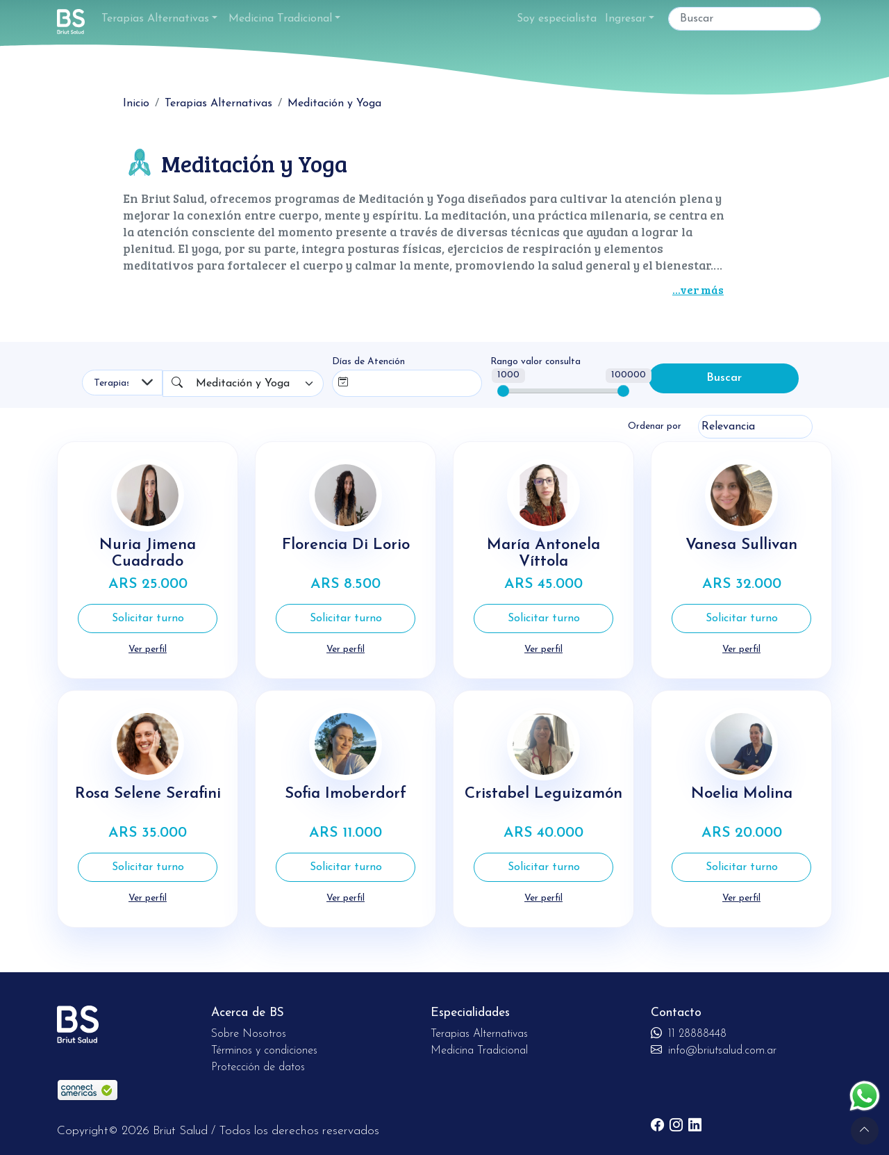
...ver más (698, 289)
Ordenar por (654, 426)
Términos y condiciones (264, 1049)
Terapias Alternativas (155, 18)
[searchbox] (382, 380)
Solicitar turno (148, 618)
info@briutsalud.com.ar (713, 1049)
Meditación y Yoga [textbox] (243, 383)
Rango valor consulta (535, 361)
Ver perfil (147, 649)
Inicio (136, 103)
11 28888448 (688, 1032)
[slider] (503, 391)
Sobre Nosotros (248, 1032)
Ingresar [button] (625, 18)
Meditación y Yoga (334, 103)
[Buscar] (744, 19)
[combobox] (257, 383)
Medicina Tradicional (280, 18)
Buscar (724, 378)
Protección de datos (258, 1066)
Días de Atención (368, 361)
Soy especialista (557, 18)
